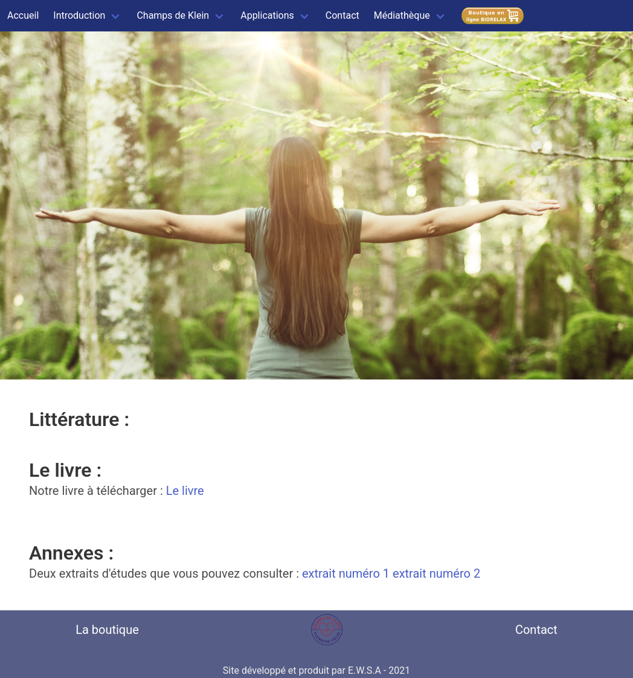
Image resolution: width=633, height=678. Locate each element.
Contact (342, 15)
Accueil (23, 15)
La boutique (107, 629)
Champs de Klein (173, 15)
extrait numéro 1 (346, 573)
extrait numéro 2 (436, 573)
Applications (267, 15)
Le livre (185, 490)
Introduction (79, 15)
